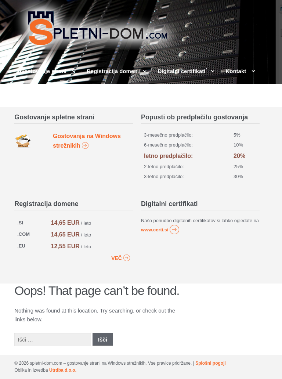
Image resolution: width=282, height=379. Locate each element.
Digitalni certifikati (181, 71)
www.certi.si (160, 229)
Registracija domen (112, 71)
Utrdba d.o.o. (62, 370)
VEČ (120, 257)
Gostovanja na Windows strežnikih (87, 141)
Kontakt (235, 71)
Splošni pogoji (210, 363)
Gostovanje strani (43, 71)
